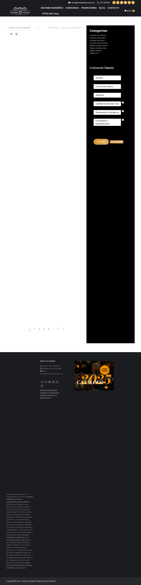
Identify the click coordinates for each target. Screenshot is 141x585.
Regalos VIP (94, 53)
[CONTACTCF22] (107, 122)
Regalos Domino (96, 51)
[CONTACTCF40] (107, 112)
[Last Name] (107, 78)
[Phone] (107, 95)
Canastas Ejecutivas (97, 40)
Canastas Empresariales (99, 43)
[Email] (107, 86)
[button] (101, 142)
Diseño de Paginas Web (31, 581)
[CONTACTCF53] (107, 103)
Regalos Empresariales (98, 48)
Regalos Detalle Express (99, 45)
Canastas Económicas (98, 35)
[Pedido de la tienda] (23, 27)
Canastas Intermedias (98, 38)
